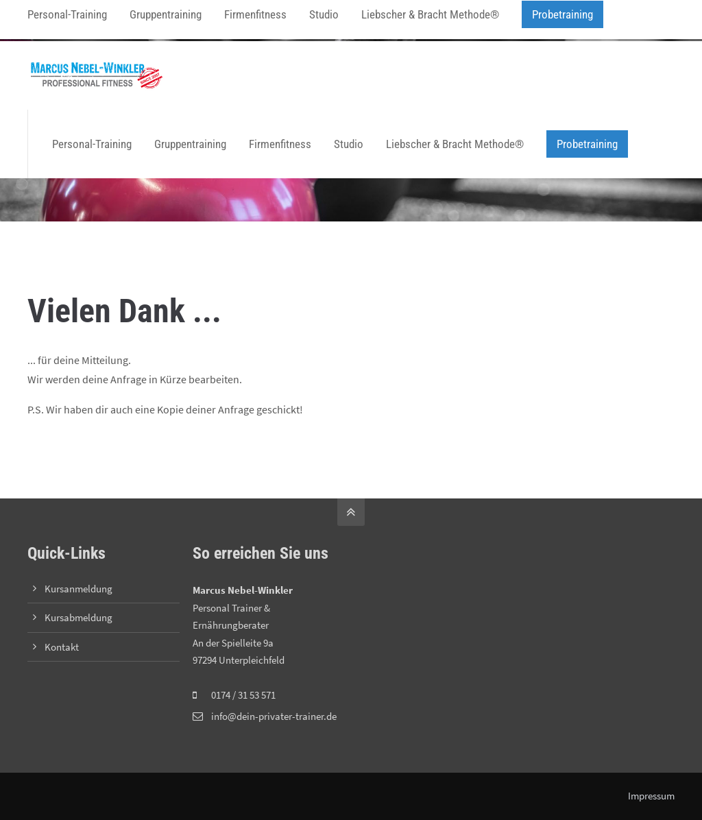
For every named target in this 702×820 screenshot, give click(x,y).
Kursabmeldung (78, 617)
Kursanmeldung (78, 588)
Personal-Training (92, 144)
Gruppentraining (190, 144)
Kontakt (62, 646)
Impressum (651, 795)
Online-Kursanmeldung (225, 20)
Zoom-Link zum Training (332, 20)
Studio (348, 144)
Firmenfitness (280, 144)
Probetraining (587, 144)
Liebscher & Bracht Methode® (455, 144)
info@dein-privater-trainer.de (100, 20)
